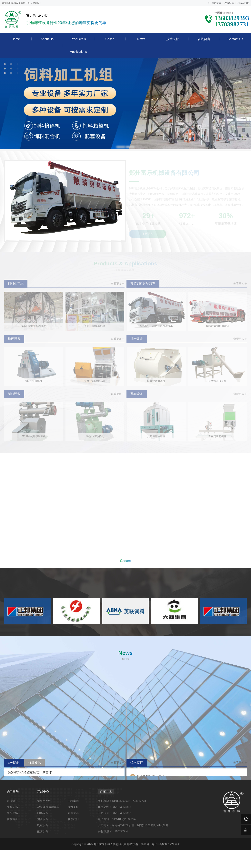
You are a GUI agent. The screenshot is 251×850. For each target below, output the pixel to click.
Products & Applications (78, 45)
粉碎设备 (42, 813)
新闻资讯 (73, 813)
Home (16, 39)
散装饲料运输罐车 (48, 807)
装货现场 (12, 813)
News (141, 39)
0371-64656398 (121, 807)
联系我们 (73, 819)
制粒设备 (42, 825)
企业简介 (12, 800)
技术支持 (172, 39)
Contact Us (235, 39)
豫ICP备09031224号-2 (165, 844)
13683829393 (120, 800)
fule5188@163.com (124, 819)
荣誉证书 (12, 807)
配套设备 (42, 831)
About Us (47, 39)
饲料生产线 (44, 800)
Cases (109, 39)
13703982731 (137, 800)
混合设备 (42, 819)
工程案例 (73, 800)
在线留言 (204, 39)
